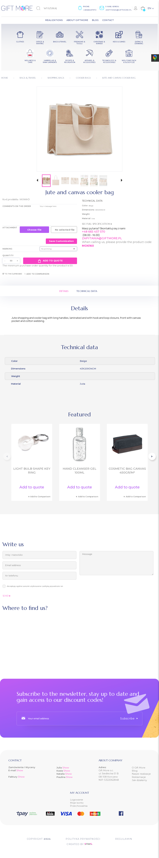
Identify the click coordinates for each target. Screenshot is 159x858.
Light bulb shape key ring (31, 470)
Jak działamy (139, 780)
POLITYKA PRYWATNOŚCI (83, 838)
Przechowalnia (78, 805)
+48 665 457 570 (93, 231)
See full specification (97, 223)
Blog (134, 770)
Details (63, 291)
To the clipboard (12, 274)
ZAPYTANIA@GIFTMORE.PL (102, 238)
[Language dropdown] (151, 8)
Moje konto (77, 802)
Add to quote (50, 261)
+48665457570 (89, 10)
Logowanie (76, 799)
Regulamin (123, 838)
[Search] (52, 8)
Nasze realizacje (141, 773)
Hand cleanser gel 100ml (79, 470)
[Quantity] (11, 261)
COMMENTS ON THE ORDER (16, 206)
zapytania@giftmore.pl (119, 10)
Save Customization (61, 241)
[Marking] (58, 249)
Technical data (86, 291)
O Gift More (138, 767)
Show (19, 770)
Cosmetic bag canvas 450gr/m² (127, 470)
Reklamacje (139, 777)
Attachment (9, 227)
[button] (37, 180)
